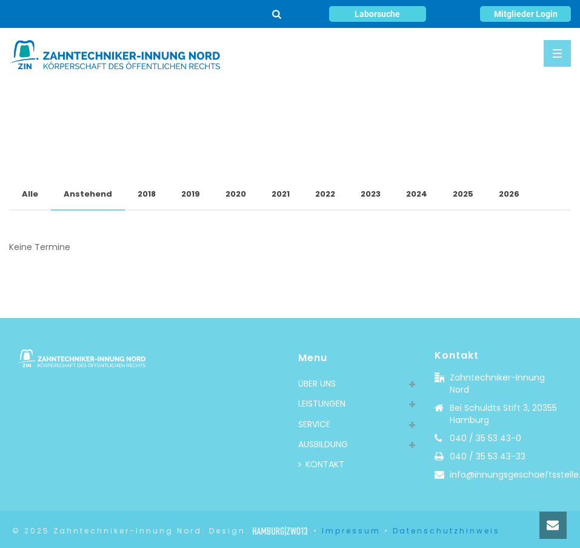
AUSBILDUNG (323, 444)
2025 (463, 194)
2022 (325, 194)
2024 (416, 194)
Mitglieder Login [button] (526, 14)
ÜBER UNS (317, 383)
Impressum (351, 531)
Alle (30, 194)
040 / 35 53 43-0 (485, 438)
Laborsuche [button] (377, 14)
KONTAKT (321, 464)
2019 (190, 194)
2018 (147, 194)
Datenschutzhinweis (446, 531)
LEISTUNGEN (321, 403)
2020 (235, 194)
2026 (509, 194)
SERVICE (314, 424)
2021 (281, 194)
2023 (371, 194)
